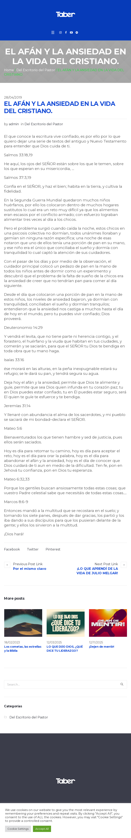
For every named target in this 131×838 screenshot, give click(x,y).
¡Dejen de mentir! (101, 646)
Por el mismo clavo (29, 569)
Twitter (33, 549)
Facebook (12, 549)
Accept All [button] (42, 828)
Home (9, 70)
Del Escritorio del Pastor (35, 70)
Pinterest (53, 549)
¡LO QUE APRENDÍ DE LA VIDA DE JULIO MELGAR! (97, 571)
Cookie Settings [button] (18, 828)
